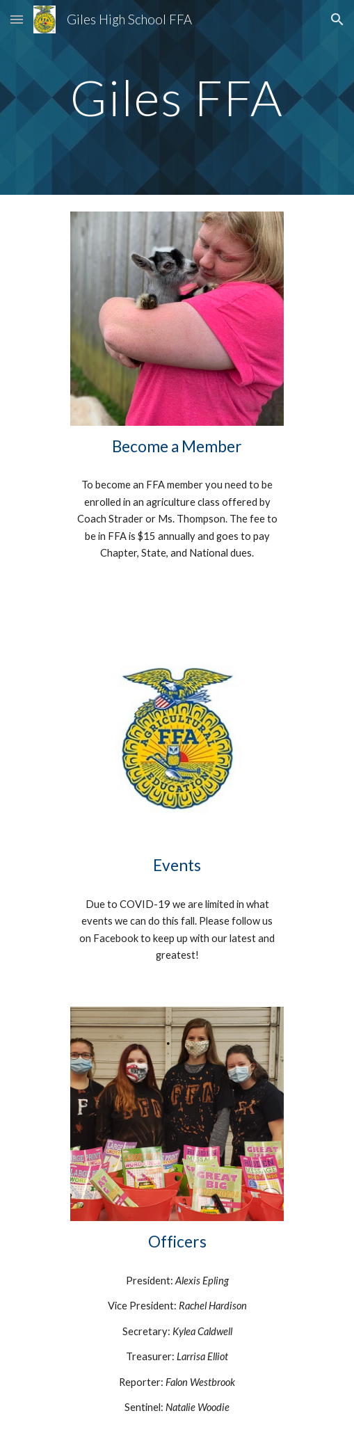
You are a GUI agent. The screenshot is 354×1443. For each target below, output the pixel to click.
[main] (176, 97)
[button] (16, 19)
